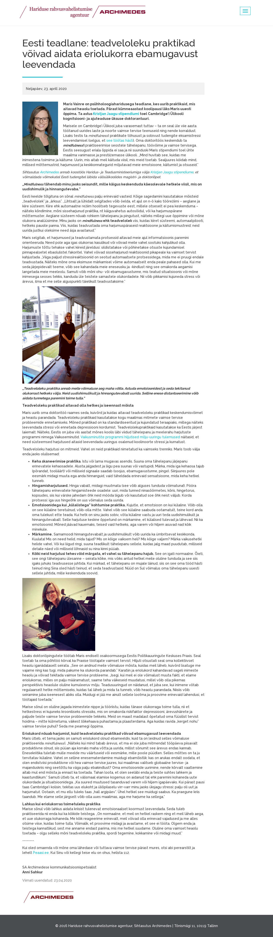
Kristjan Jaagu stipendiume (171, 172)
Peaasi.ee (41, 853)
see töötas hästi (119, 140)
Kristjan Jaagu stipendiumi (116, 114)
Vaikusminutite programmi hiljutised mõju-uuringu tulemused (130, 437)
